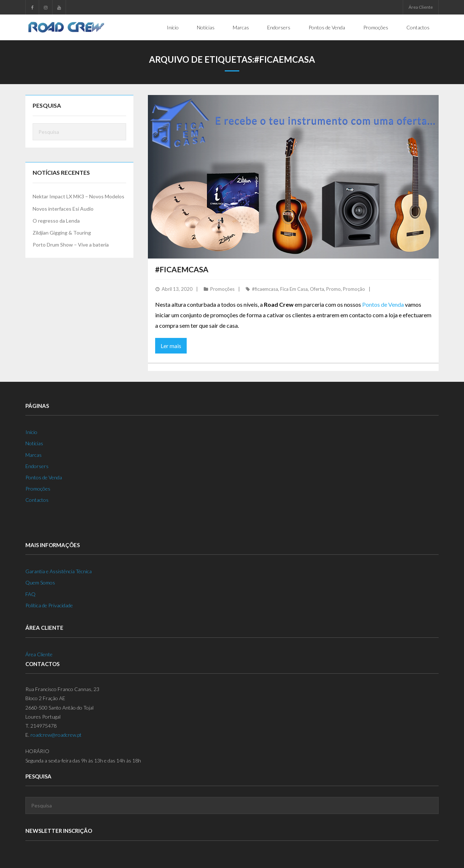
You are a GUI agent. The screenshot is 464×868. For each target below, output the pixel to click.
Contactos (37, 500)
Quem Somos (40, 582)
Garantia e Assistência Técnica (58, 571)
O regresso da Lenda (56, 221)
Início (31, 432)
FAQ (30, 594)
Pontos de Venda (383, 304)
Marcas (33, 455)
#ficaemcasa (265, 289)
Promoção (354, 289)
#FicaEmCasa (181, 269)
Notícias (34, 443)
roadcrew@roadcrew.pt (56, 735)
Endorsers (37, 466)
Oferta (317, 289)
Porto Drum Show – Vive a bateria (71, 244)
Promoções (222, 289)
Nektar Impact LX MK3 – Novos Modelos (78, 196)
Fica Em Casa (294, 289)
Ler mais (171, 345)
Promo (333, 289)
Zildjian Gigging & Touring (62, 233)
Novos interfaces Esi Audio (63, 209)
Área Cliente (421, 7)
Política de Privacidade (49, 605)
